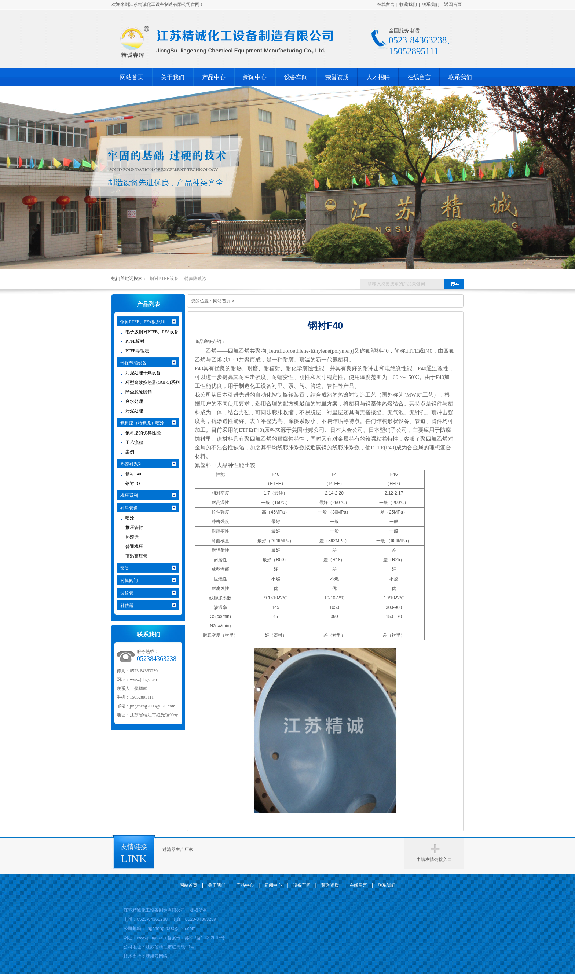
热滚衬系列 (131, 464)
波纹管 (126, 593)
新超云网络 (157, 956)
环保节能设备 (133, 362)
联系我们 (430, 4)
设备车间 (296, 77)
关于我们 (172, 77)
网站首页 (131, 77)
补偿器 (126, 605)
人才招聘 (378, 77)
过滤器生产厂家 (177, 849)
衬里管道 (129, 508)
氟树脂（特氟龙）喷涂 (142, 423)
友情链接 (134, 846)
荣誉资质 (337, 77)
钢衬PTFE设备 (164, 278)
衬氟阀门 (129, 580)
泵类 (124, 568)
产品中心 (214, 77)
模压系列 (129, 495)
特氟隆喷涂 (195, 278)
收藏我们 (408, 4)
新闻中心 (255, 77)
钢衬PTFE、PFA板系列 (142, 321)
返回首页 (453, 4)
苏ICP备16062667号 (205, 937)
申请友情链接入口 (434, 859)
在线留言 (386, 4)
